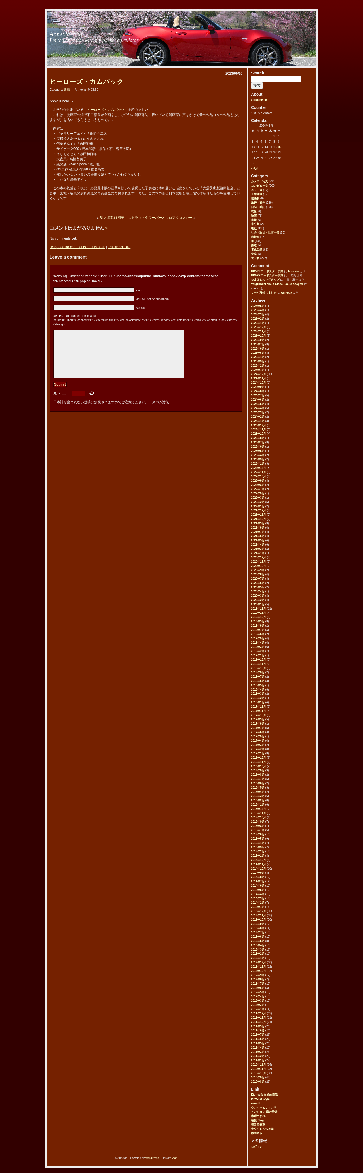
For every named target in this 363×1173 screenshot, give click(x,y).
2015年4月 (258, 843)
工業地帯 (256, 194)
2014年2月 (258, 902)
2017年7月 (258, 727)
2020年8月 (258, 574)
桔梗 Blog (257, 1120)
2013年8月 (258, 928)
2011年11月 (258, 1017)
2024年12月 (258, 374)
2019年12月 (258, 608)
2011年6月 (258, 1039)
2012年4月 (258, 996)
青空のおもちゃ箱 (262, 1128)
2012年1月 (258, 1009)
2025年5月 (258, 352)
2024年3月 (258, 412)
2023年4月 (258, 455)
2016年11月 (258, 762)
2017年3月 (258, 744)
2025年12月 (258, 327)
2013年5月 (258, 941)
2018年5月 (258, 685)
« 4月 (254, 168)
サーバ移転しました (264, 292)
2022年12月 (258, 467)
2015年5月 (258, 838)
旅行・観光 (258, 202)
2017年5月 (258, 736)
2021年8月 (258, 527)
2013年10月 (258, 919)
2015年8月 (258, 825)
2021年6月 (258, 536)
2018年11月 (258, 663)
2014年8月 (258, 877)
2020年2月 (258, 600)
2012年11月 (258, 966)
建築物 (255, 198)
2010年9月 (258, 1077)
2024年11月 (258, 378)
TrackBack (119, 247)
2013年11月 (258, 915)
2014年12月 (258, 860)
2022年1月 (258, 506)
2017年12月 (258, 706)
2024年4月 (258, 408)
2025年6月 (258, 348)
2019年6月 (258, 634)
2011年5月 (258, 1043)
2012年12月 (258, 962)
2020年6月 (258, 583)
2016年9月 (258, 770)
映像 (254, 211)
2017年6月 (258, 732)
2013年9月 (258, 923)
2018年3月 (258, 693)
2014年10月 (258, 868)
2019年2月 (258, 651)
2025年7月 (258, 344)
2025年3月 (258, 361)
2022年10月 (258, 476)
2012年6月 (258, 987)
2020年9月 (258, 570)
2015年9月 (258, 821)
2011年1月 (258, 1060)
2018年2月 (258, 698)
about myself (260, 99)
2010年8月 (258, 1081)
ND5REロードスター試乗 (267, 271)
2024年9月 (258, 386)
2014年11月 (258, 864)
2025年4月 (258, 357)
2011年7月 (258, 1034)
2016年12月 (258, 757)
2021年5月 (258, 540)
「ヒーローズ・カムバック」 (106, 110)
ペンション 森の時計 (264, 1111)
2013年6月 (258, 936)
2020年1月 (258, 604)
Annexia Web (66, 34)
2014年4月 (258, 894)
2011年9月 (258, 1026)
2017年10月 (258, 715)
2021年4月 (258, 544)
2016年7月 (258, 779)
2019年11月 (258, 612)
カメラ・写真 (259, 181)
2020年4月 (258, 591)
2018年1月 (258, 702)
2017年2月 (258, 749)
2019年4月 (258, 642)
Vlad (174, 1157)
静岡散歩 (256, 1133)
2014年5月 (258, 889)
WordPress (152, 1157)
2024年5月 (258, 403)
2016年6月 (258, 783)
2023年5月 (258, 450)
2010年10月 (258, 1073)
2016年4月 (258, 791)
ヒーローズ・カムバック (87, 81)
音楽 (254, 253)
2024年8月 (258, 391)
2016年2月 (258, 800)
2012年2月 (258, 1004)
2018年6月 (258, 681)
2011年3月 (258, 1051)
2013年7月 (258, 932)
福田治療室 (258, 1124)
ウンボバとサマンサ (264, 1107)
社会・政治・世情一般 (265, 232)
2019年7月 (258, 629)
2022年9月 (258, 480)
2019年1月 (258, 655)
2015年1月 (258, 855)
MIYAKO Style (260, 1099)
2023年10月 (258, 433)
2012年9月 (258, 975)
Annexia (293, 271)
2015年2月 (258, 851)
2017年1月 (258, 753)
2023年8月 (258, 438)
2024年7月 (258, 395)
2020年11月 (258, 561)
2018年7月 (258, 676)
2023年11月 (258, 429)
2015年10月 (258, 817)
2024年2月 (258, 416)
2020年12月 (258, 557)
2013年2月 (258, 953)
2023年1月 (258, 463)
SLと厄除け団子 (112, 218)
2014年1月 (258, 906)
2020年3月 (258, 595)
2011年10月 (258, 1022)
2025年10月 (258, 335)
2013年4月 (258, 945)
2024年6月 (258, 399)
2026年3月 (258, 314)
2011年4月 (258, 1047)
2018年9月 (258, 672)
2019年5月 (258, 638)
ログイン (256, 1146)
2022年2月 (258, 502)
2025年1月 (258, 369)
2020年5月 (258, 587)
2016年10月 (258, 766)
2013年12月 (258, 911)
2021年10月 (258, 519)
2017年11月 (258, 710)
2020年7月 (258, 578)
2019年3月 (258, 646)
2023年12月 (258, 425)
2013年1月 (258, 958)
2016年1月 (258, 804)
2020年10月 (258, 565)
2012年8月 (258, 979)
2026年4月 (258, 310)
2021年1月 (258, 553)
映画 (254, 215)
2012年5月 (258, 992)
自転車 (255, 236)
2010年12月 (258, 1064)
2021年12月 (258, 510)
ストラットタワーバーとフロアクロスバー (160, 218)
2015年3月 (258, 847)
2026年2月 (258, 318)
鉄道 (254, 245)
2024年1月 (258, 421)
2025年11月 (258, 331)
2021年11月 (258, 514)
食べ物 (255, 258)
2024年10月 (258, 382)
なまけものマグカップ (265, 279)
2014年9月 (258, 872)
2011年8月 (258, 1030)
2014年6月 (258, 885)
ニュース (256, 190)
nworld (255, 1103)
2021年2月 (258, 548)
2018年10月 (258, 668)
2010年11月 (258, 1068)
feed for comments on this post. (77, 247)
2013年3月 (258, 949)
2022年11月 (258, 472)
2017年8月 (258, 723)
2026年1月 (258, 323)
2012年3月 (258, 1000)
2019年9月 (258, 621)
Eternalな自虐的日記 (264, 1094)
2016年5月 (258, 787)
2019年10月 (258, 617)
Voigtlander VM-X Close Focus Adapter (277, 284)
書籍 (254, 219)
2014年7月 (258, 881)
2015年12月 (258, 808)
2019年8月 (258, 625)
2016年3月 (258, 796)
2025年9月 (258, 340)
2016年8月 (258, 774)
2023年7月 (258, 442)
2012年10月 (258, 970)
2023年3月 (258, 459)
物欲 (254, 228)
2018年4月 (258, 689)
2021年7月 (258, 531)
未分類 (255, 224)
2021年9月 (258, 523)
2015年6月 (258, 834)
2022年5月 (258, 493)
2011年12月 (258, 1013)
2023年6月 (258, 446)
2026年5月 (258, 305)
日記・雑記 (258, 207)
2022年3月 (258, 497)
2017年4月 (258, 740)
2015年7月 (258, 830)
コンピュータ (259, 185)
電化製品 (256, 249)
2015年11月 (258, 813)
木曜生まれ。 (259, 1116)
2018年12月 (258, 659)
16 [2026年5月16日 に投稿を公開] (279, 147)
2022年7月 (258, 489)
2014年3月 (258, 898)
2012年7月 (258, 983)
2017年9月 (258, 719)
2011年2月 (258, 1056)
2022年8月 (258, 484)
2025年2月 (258, 365)
